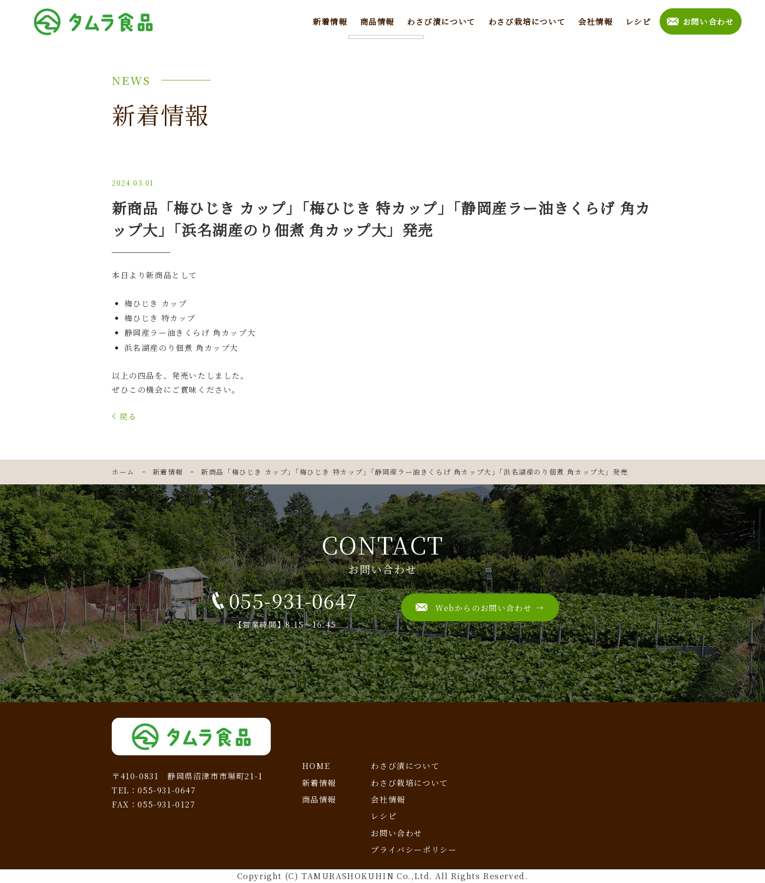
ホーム (123, 472)
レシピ (637, 20)
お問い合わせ (708, 20)
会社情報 (594, 20)
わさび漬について (440, 20)
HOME (316, 765)
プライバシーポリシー (414, 849)
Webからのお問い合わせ (483, 608)
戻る (128, 417)
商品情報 (376, 20)
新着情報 (329, 20)
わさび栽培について (525, 20)
